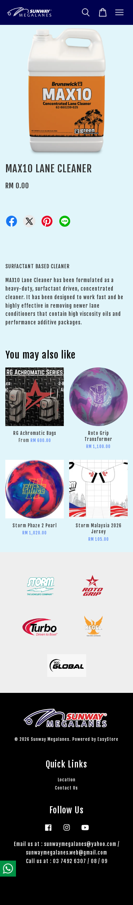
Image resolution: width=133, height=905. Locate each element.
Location (67, 779)
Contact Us (66, 788)
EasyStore (108, 739)
